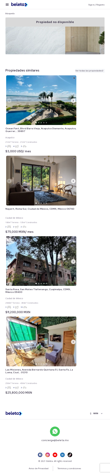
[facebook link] (40, 455)
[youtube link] (55, 455)
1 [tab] (36, 123)
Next (71, 100)
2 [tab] (39, 123)
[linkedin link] (62, 455)
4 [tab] (44, 123)
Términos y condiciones (69, 468)
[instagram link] (47, 455)
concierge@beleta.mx (55, 440)
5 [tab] (46, 123)
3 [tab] (41, 123)
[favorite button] (74, 78)
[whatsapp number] (55, 432)
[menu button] (7, 4)
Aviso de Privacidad (39, 468)
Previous (6, 100)
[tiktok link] (70, 455)
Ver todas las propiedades (88, 70)
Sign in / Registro (96, 4)
